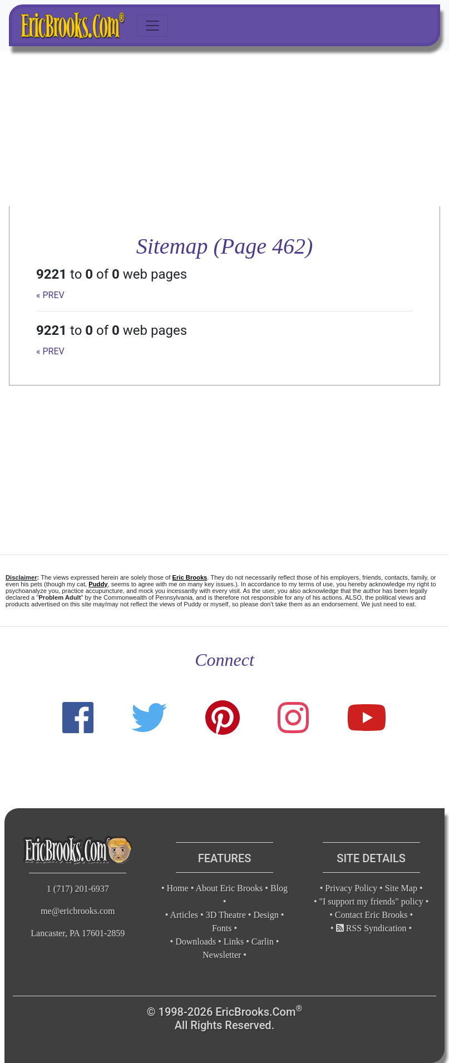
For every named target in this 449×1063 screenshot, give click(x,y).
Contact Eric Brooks (371, 914)
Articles (184, 914)
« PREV (50, 295)
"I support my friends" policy (371, 901)
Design (265, 914)
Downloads (195, 941)
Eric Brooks (190, 577)
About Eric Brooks (229, 888)
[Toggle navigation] (152, 25)
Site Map (401, 888)
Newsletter (222, 955)
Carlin (262, 941)
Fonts (222, 928)
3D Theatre (226, 914)
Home (178, 888)
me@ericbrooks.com (78, 911)
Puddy (97, 584)
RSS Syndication (371, 928)
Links (234, 941)
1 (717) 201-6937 (78, 888)
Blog (279, 888)
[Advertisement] (224, 128)
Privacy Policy (351, 888)
